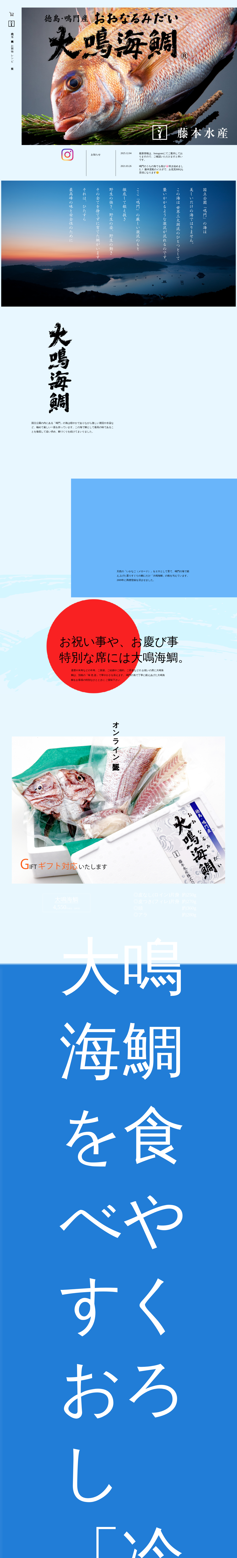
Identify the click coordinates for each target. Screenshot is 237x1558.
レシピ (12, 57)
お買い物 (12, 45)
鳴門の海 (12, 32)
